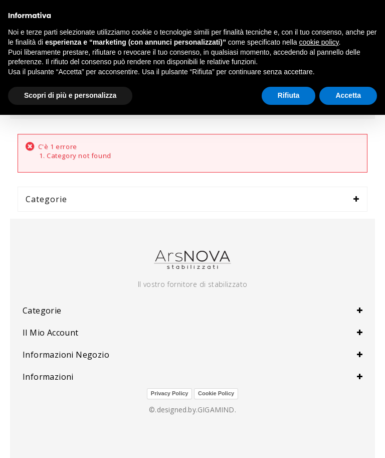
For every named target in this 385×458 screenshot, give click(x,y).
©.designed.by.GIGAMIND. (192, 409)
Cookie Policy (216, 393)
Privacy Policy (169, 393)
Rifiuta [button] (289, 95)
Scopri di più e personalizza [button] (70, 95)
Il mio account (51, 332)
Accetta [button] (348, 95)
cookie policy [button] (318, 42)
